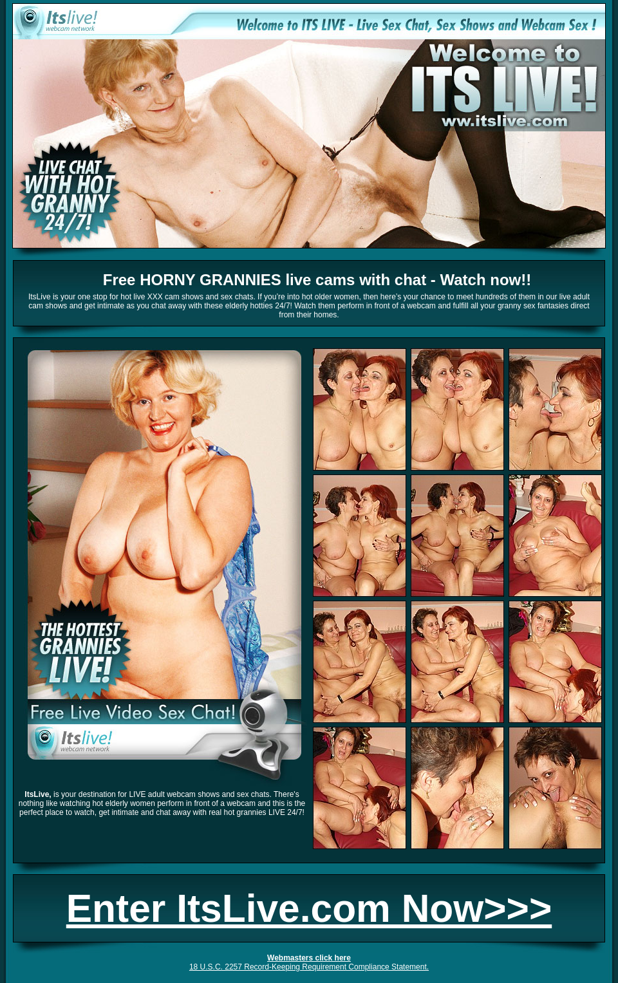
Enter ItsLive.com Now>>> (309, 908)
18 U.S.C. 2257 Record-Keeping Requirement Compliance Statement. (309, 966)
